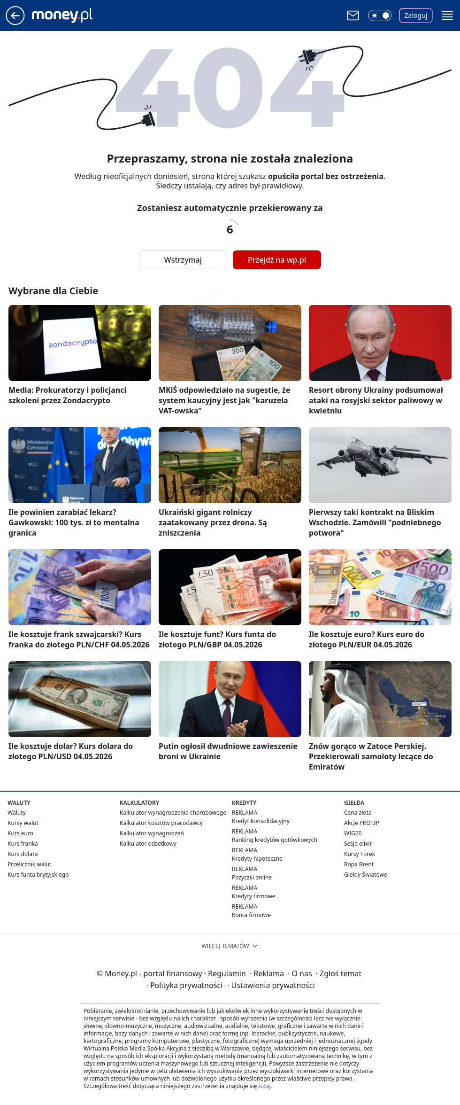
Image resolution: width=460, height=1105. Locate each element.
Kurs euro (20, 833)
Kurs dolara (23, 854)
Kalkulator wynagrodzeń (152, 833)
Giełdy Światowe (365, 875)
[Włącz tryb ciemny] (379, 15)
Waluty (17, 813)
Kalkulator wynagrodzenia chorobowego (173, 813)
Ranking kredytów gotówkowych (274, 840)
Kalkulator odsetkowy (148, 844)
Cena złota (358, 813)
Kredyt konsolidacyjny (261, 821)
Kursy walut (23, 823)
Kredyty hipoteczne (257, 859)
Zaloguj (416, 15)
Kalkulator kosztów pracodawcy (161, 823)
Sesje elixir (358, 844)
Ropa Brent (359, 864)
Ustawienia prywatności (270, 985)
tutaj (264, 1086)
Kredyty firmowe (254, 896)
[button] (447, 15)
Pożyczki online (252, 877)
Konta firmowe (251, 915)
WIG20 (353, 833)
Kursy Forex (359, 854)
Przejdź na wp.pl (277, 260)
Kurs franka (23, 844)
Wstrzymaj (183, 260)
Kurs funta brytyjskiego (38, 875)
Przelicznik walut (29, 864)
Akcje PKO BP (361, 823)
